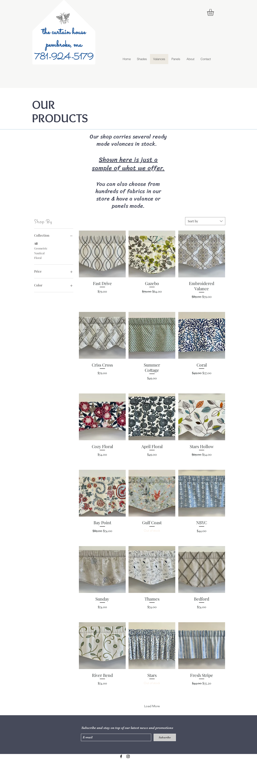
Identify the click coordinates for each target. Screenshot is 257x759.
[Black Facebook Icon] (121, 756)
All (36, 243)
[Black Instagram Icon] (128, 756)
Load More (152, 706)
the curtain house (64, 32)
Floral (38, 257)
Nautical (39, 253)
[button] (214, 12)
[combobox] (205, 221)
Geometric (40, 248)
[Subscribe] (165, 737)
